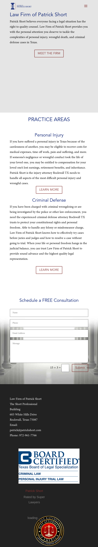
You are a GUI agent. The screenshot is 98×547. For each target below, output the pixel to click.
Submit (80, 367)
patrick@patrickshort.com (25, 430)
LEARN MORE (49, 189)
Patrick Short (34, 491)
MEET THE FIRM (49, 53)
